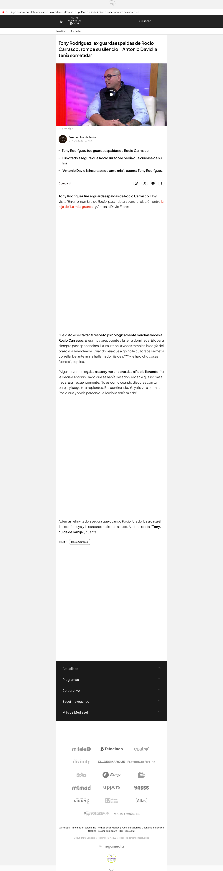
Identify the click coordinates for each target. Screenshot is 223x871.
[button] (136, 183)
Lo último (61, 31)
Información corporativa (84, 827)
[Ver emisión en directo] (145, 21)
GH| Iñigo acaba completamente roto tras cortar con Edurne (39, 12)
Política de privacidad (109, 827)
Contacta (129, 831)
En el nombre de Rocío (82, 137)
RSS (121, 831)
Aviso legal (64, 827)
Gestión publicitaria (107, 831)
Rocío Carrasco (79, 541)
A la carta (75, 31)
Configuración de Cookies (136, 827)
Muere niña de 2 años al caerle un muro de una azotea (110, 12)
